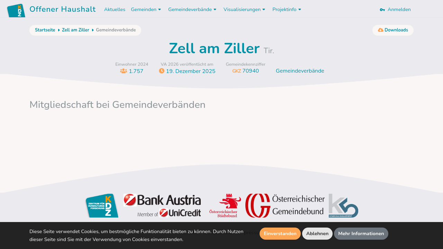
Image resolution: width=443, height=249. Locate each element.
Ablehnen (317, 233)
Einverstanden (280, 233)
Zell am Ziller (75, 30)
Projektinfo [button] (287, 9)
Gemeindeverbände (300, 71)
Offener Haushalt (62, 10)
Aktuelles (114, 9)
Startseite (45, 30)
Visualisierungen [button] (245, 9)
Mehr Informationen (361, 233)
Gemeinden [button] (147, 9)
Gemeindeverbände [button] (193, 9)
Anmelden (395, 9)
